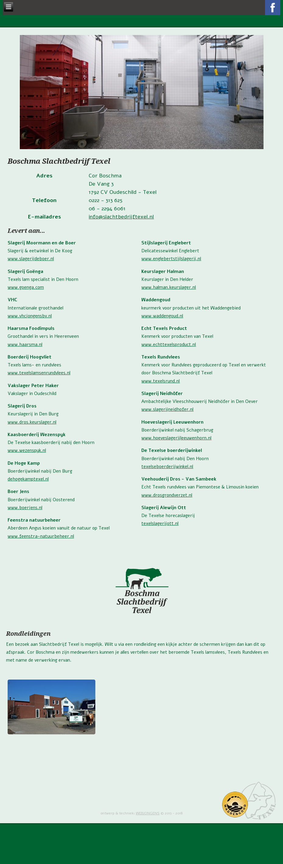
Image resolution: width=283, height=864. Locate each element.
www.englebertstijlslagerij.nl (171, 259)
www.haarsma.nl (25, 344)
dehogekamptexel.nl (28, 479)
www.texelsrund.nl (160, 381)
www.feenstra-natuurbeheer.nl (41, 536)
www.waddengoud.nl (162, 316)
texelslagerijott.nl (160, 523)
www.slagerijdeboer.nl (31, 259)
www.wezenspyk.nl (27, 450)
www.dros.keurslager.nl (32, 422)
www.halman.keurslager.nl (168, 287)
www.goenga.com (26, 287)
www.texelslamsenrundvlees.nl (39, 373)
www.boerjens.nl (25, 508)
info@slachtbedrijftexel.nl (121, 216)
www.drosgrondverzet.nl (166, 495)
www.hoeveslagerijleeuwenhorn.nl (176, 438)
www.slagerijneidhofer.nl (167, 409)
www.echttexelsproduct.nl (168, 344)
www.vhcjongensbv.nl (30, 316)
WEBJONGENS (148, 813)
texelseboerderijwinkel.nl (167, 466)
